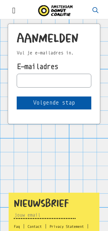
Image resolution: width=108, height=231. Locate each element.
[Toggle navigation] (14, 10)
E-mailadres (37, 67)
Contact (35, 227)
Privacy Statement (67, 227)
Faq (17, 227)
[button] (54, 102)
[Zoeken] (95, 10)
